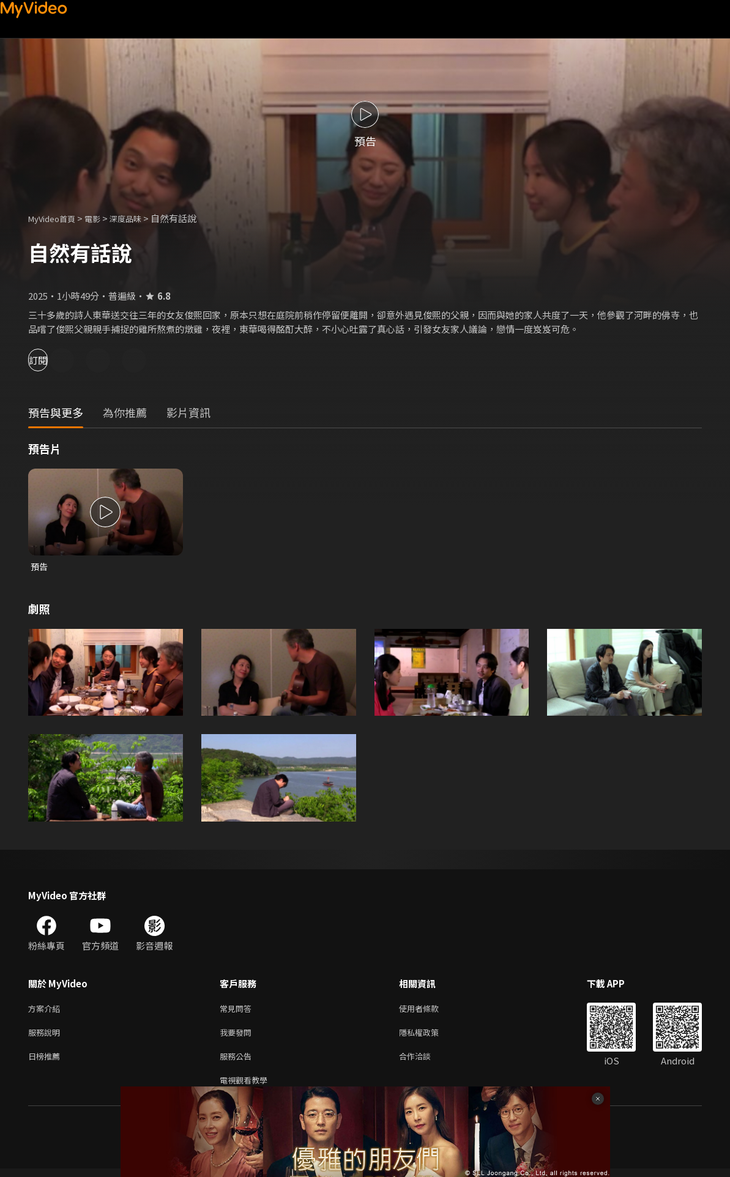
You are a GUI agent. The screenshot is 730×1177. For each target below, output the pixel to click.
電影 (102, 218)
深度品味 (139, 218)
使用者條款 (429, 1010)
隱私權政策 (429, 1036)
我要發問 (238, 1036)
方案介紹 (46, 1010)
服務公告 (238, 1061)
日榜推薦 (46, 1061)
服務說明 (46, 1036)
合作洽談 (424, 1061)
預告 (40, 566)
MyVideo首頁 (56, 218)
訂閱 (52, 360)
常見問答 (238, 1010)
